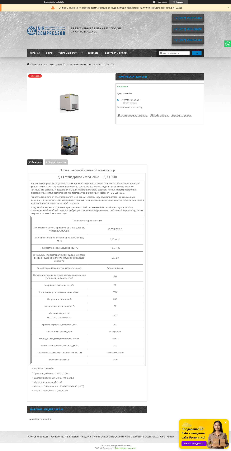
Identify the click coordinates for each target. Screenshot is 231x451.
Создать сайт (49, 2)
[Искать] (197, 53)
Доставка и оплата (116, 53)
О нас (49, 53)
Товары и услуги (68, 53)
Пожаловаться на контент (125, 448)
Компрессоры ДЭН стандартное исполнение (70, 64)
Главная (35, 53)
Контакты (93, 53)
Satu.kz (128, 446)
